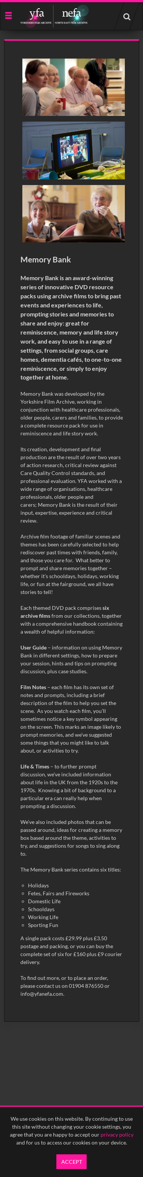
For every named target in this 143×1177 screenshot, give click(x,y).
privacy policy (117, 1134)
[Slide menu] (8, 15)
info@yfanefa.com (41, 993)
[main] (71, 530)
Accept (71, 1161)
